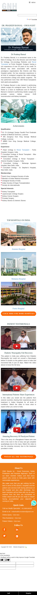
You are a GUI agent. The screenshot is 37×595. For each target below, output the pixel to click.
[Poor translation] (7, 560)
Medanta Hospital (18, 279)
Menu (32, 2)
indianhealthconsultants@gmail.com (23, 511)
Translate (32, 19)
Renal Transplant (23, 150)
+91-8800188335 (26, 508)
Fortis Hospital (18, 308)
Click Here (16, 515)
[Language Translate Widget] (27, 15)
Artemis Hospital (18, 249)
